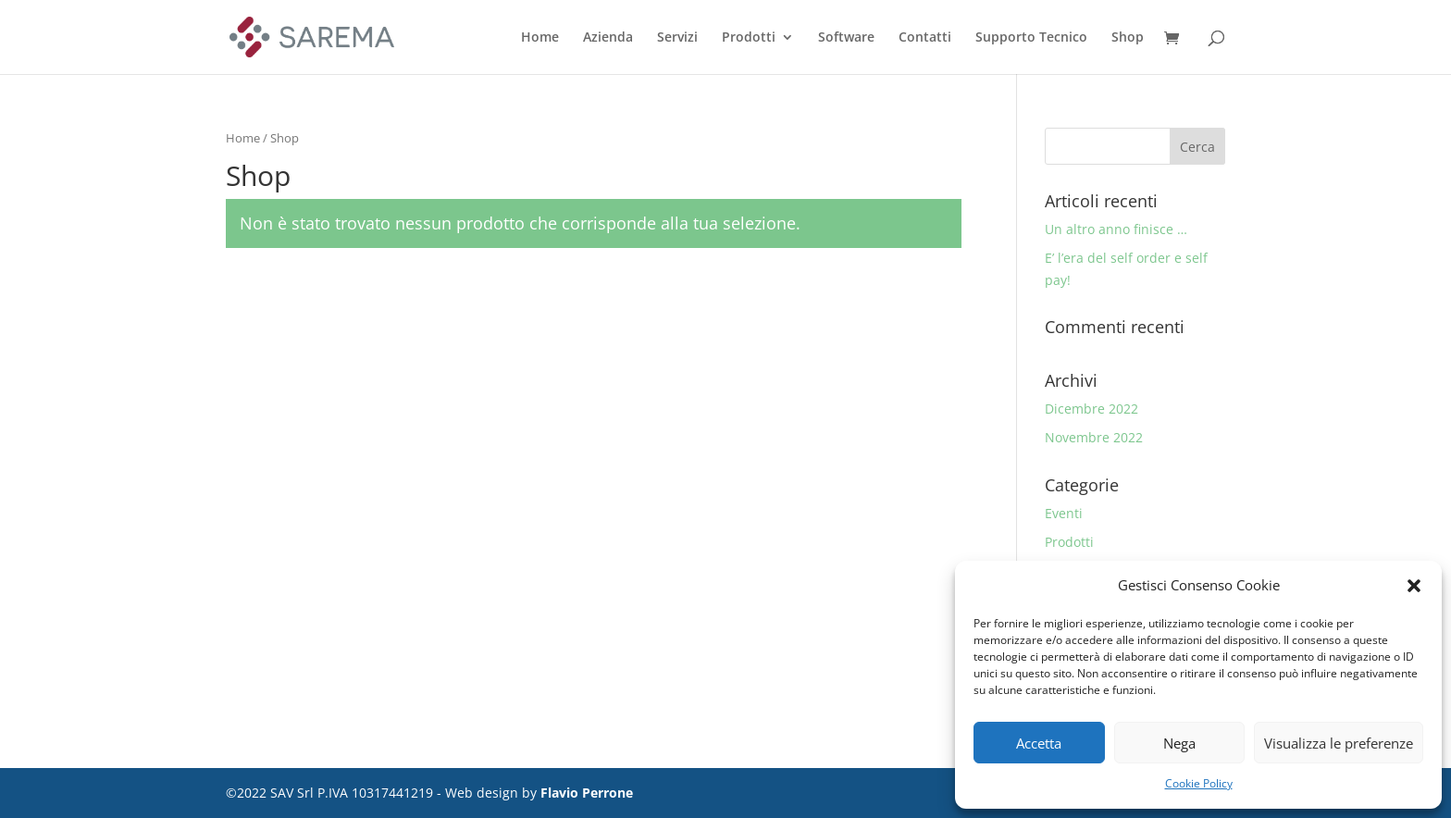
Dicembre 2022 (1091, 408)
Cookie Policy (1199, 783)
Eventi (1064, 513)
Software (846, 38)
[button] (1414, 585)
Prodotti (748, 38)
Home (540, 38)
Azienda (608, 38)
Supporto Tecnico (1031, 38)
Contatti (925, 38)
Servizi (677, 38)
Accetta (1038, 743)
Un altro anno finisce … (1116, 229)
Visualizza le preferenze (1338, 743)
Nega (1179, 743)
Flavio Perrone (586, 792)
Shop (1127, 38)
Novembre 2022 (1094, 437)
